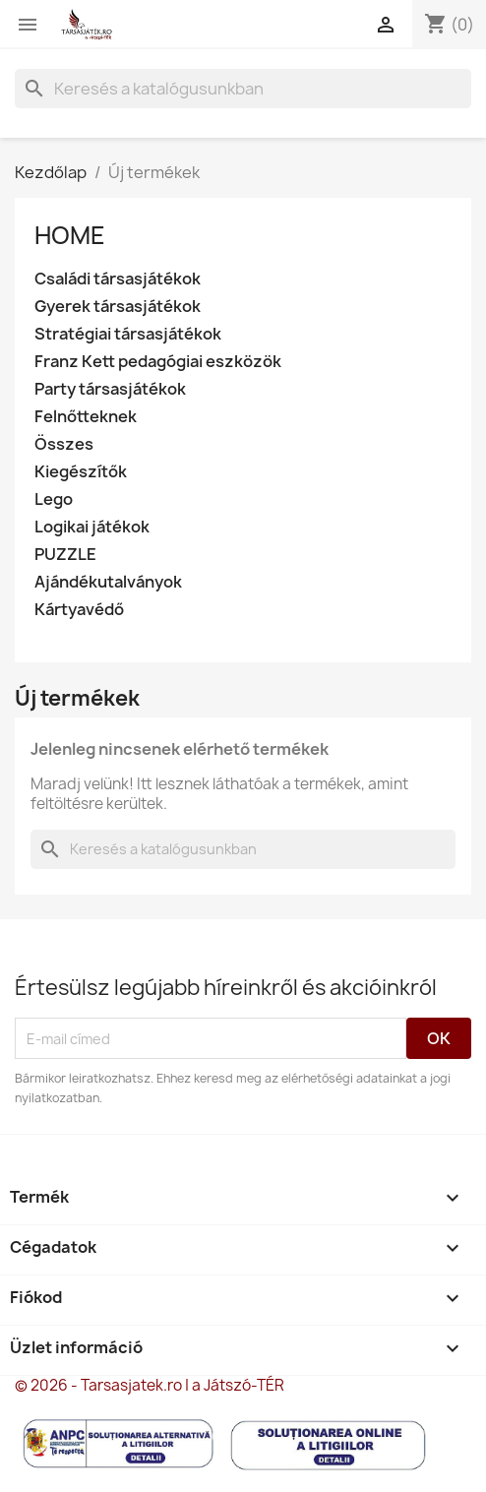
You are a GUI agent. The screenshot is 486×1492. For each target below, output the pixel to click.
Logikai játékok (92, 527)
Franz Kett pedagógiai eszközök (157, 361)
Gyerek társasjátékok (117, 306)
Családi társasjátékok (117, 279)
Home (69, 235)
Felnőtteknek (85, 416)
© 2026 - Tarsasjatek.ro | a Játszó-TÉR (149, 1385)
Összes (63, 444)
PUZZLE (65, 554)
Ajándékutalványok (108, 582)
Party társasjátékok (110, 389)
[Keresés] (243, 88)
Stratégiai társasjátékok (127, 334)
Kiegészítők (80, 472)
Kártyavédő (79, 609)
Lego (53, 499)
